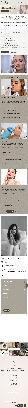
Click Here (6, 275)
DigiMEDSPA (14, 402)
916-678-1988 (13, 11)
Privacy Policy (10, 405)
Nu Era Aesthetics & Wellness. (10, 401)
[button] (3, 87)
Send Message (6, 310)
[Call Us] (18, 2)
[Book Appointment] (20, 2)
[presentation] (11, 306)
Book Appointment (5, 52)
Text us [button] (20, 405)
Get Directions (14, 394)
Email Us (6, 267)
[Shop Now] (23, 2)
